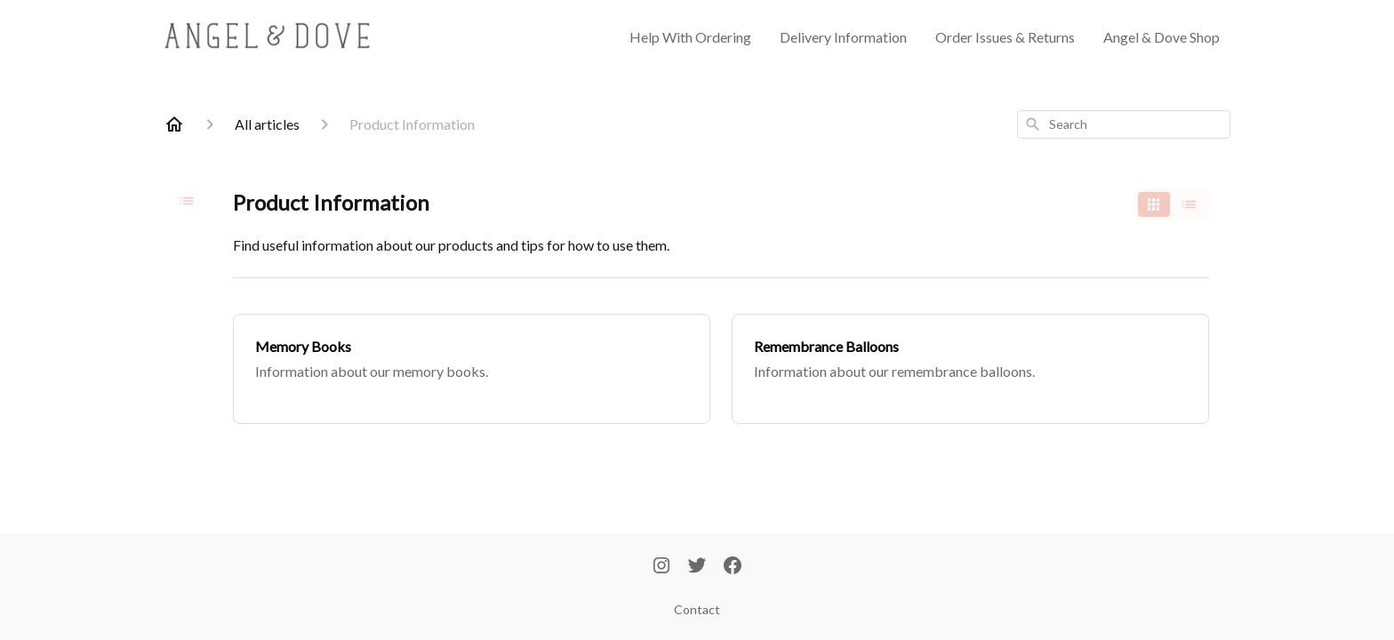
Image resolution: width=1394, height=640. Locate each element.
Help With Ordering (690, 36)
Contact (697, 609)
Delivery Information (843, 36)
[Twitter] (697, 567)
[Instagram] (661, 567)
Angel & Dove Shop (1161, 36)
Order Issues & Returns (1005, 36)
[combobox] (1123, 124)
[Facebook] (732, 567)
